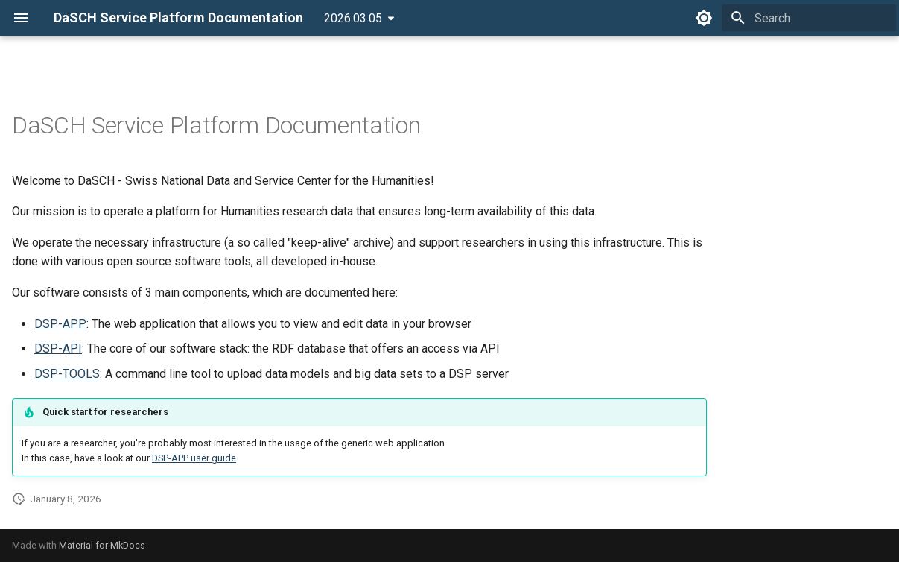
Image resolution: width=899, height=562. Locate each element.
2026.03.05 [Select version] (353, 18)
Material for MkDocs (102, 545)
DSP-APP (60, 324)
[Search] (809, 17)
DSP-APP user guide (194, 458)
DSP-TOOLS (67, 374)
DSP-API (58, 348)
